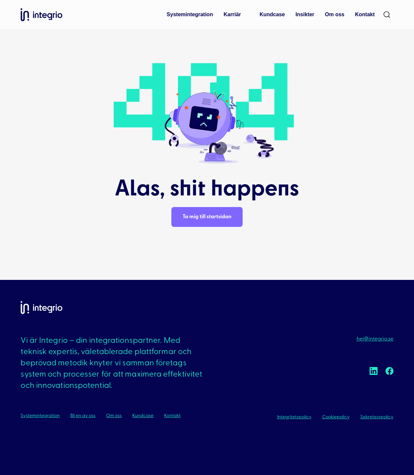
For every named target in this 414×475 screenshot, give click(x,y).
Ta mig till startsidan (207, 217)
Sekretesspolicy (376, 417)
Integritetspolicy (294, 417)
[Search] (386, 14)
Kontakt (172, 415)
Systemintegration (40, 415)
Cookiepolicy (336, 417)
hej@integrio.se (375, 339)
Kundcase (142, 415)
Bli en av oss (82, 415)
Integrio (41, 14)
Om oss (114, 415)
